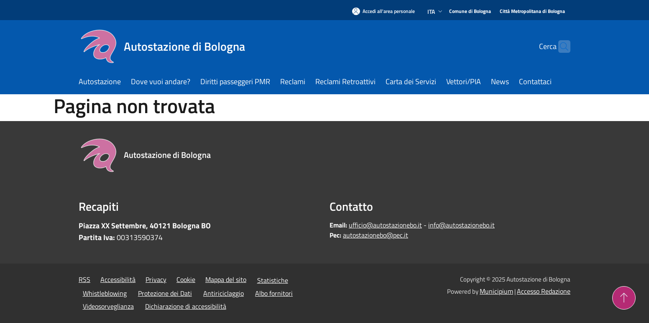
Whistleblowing (105, 293)
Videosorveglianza (108, 306)
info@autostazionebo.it (461, 225)
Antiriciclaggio (223, 293)
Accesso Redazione (543, 291)
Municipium (496, 291)
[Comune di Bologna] (470, 12)
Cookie (185, 279)
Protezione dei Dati (165, 293)
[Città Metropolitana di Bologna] (532, 12)
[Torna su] (624, 298)
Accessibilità (117, 279)
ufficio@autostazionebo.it (385, 225)
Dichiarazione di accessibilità (185, 306)
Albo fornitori (274, 293)
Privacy (156, 279)
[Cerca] (560, 46)
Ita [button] (435, 11)
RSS (84, 279)
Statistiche (272, 280)
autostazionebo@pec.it (375, 235)
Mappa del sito (225, 279)
